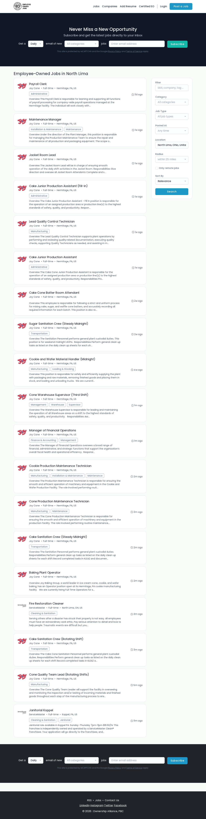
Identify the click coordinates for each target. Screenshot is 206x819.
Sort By (159, 176)
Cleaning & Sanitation (43, 620)
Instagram (96, 805)
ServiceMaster (37, 614)
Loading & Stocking (63, 372)
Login (163, 6)
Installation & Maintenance (46, 130)
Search (172, 191)
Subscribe (177, 44)
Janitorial (65, 728)
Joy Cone (34, 88)
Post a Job (181, 6)
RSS (89, 800)
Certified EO (146, 6)
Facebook (120, 805)
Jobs (96, 6)
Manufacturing (39, 233)
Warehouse (57, 408)
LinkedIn (85, 805)
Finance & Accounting (43, 444)
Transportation (39, 336)
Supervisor (75, 408)
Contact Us (112, 800)
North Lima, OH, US (72, 614)
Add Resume (128, 6)
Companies (109, 6)
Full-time (48, 88)
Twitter (108, 805)
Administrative (39, 94)
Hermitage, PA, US (66, 88)
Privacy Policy (114, 51)
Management (39, 408)
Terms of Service (134, 51)
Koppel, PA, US (69, 722)
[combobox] (35, 44)
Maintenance (73, 130)
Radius (159, 154)
